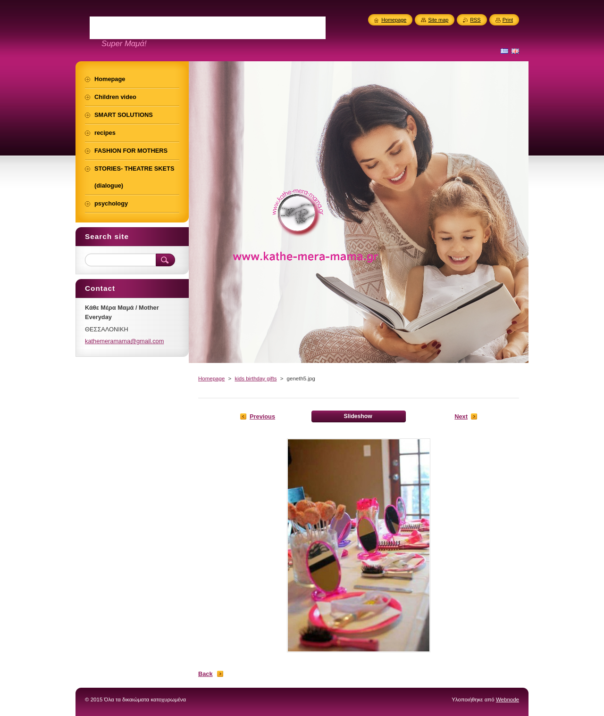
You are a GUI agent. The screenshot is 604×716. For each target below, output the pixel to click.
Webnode (507, 699)
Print (508, 20)
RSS (475, 20)
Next (461, 416)
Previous (262, 416)
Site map (438, 20)
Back (205, 673)
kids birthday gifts (256, 378)
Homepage (211, 378)
